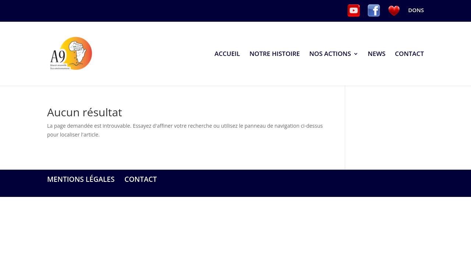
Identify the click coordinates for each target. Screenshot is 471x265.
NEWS (376, 54)
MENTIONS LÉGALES (80, 179)
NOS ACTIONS (330, 54)
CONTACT (409, 54)
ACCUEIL (227, 54)
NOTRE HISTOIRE (274, 54)
